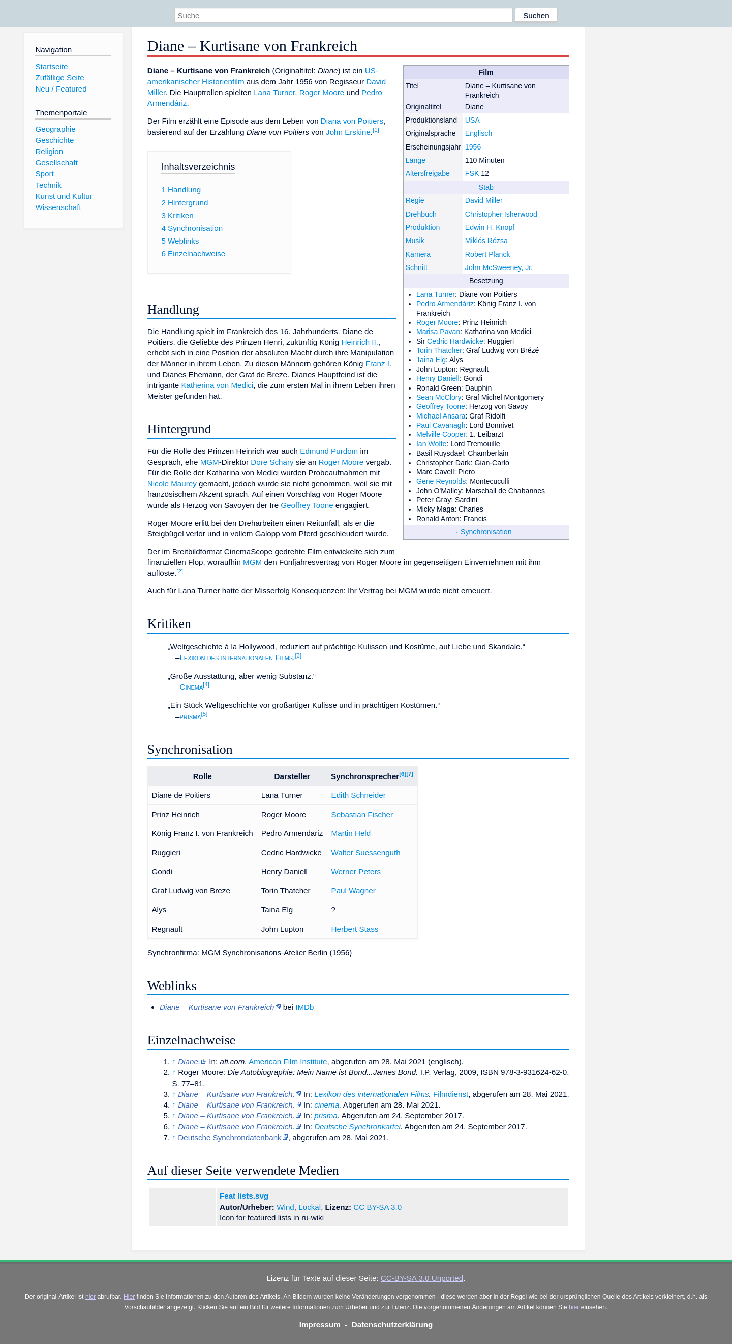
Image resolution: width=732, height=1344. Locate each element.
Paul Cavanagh (441, 425)
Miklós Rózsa (486, 240)
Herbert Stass (355, 928)
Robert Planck (487, 254)
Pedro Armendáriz (445, 304)
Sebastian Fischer (362, 814)
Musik (415, 240)
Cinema (191, 686)
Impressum (320, 1324)
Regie (415, 200)
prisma (190, 716)
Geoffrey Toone (440, 406)
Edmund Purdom (329, 450)
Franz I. (378, 363)
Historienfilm (223, 81)
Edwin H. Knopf (489, 227)
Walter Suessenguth (366, 852)
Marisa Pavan (438, 331)
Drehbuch (421, 214)
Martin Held (351, 833)
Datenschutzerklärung (392, 1324)
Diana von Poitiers (352, 120)
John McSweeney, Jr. (499, 267)
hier (90, 1296)
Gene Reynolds (441, 481)
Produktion (423, 227)
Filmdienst (450, 1094)
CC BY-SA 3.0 (377, 1207)
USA (472, 120)
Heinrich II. (359, 342)
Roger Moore (437, 322)
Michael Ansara (441, 416)
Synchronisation (486, 532)
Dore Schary (272, 462)
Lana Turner (435, 294)
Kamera (418, 254)
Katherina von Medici (217, 385)
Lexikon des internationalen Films (236, 657)
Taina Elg (431, 359)
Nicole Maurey (172, 483)
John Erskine (348, 132)
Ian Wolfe (431, 444)
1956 (473, 147)
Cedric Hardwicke (455, 341)
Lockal (309, 1207)
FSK (472, 173)
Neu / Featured (60, 88)
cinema (326, 1104)
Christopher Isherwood (501, 214)
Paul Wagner (353, 890)
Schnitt (417, 267)
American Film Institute (288, 1061)
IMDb (304, 1007)
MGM (209, 462)
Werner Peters (356, 871)
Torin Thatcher (439, 350)
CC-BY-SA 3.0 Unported (422, 1278)
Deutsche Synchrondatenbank (229, 1137)
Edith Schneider (358, 795)
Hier (129, 1296)
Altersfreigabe (428, 173)
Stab (486, 187)
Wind (285, 1207)
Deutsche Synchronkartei (357, 1126)
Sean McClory (439, 397)
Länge (415, 160)
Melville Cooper (441, 434)
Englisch (478, 133)
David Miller (484, 200)
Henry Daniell (438, 378)
